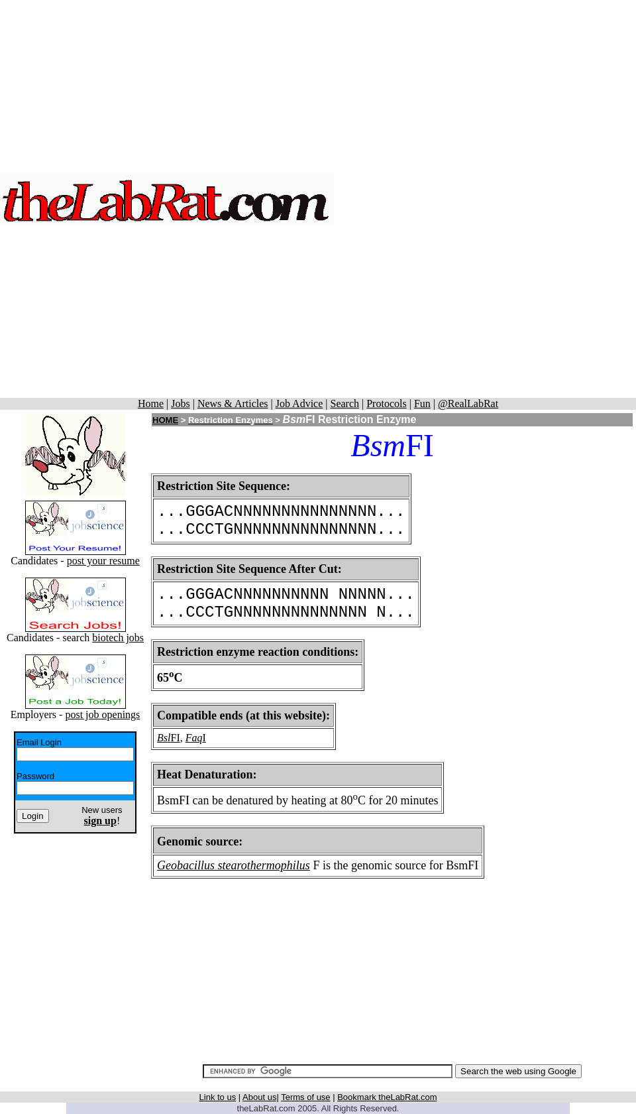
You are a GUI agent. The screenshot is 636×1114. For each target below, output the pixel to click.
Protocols (386, 403)
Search (344, 403)
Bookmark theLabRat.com (387, 1097)
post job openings (102, 714)
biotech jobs (118, 637)
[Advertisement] (485, 199)
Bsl (163, 737)
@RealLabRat (468, 403)
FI (175, 737)
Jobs (180, 403)
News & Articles (232, 403)
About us (259, 1097)
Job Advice (299, 403)
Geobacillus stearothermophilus (233, 865)
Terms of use (305, 1097)
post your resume (103, 560)
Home (151, 403)
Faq (194, 737)
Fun (422, 403)
